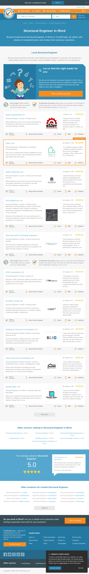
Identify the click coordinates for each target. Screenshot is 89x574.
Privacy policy (76, 537)
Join (58, 2)
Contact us (61, 540)
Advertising (61, 537)
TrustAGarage (25, 563)
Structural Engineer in (16, 492)
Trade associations (49, 537)
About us (32, 537)
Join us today (75, 520)
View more (44, 414)
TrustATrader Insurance (42, 563)
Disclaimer (75, 540)
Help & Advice (33, 540)
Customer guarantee (78, 543)
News (30, 543)
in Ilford (17, 433)
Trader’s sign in (81, 7)
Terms (45, 543)
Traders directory (48, 540)
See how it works (14, 544)
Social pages (62, 543)
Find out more (62, 107)
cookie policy (63, 563)
